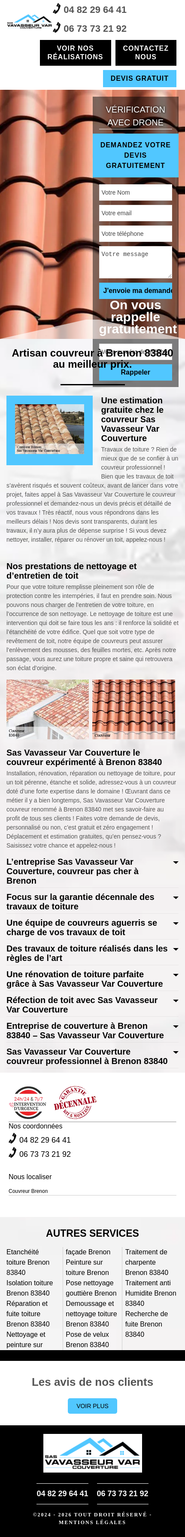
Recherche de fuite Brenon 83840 (146, 1324)
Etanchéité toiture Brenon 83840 (28, 1262)
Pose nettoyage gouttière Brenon (91, 1288)
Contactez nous (146, 53)
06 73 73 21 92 (90, 28)
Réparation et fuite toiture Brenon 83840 (28, 1314)
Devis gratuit (140, 78)
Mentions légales (92, 1522)
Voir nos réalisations (75, 53)
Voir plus (92, 1406)
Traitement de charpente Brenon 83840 (147, 1262)
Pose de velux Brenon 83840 (87, 1339)
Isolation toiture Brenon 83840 (29, 1288)
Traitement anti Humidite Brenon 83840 (150, 1293)
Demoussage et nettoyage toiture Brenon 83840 (91, 1314)
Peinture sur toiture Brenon (87, 1267)
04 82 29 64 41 (90, 9)
